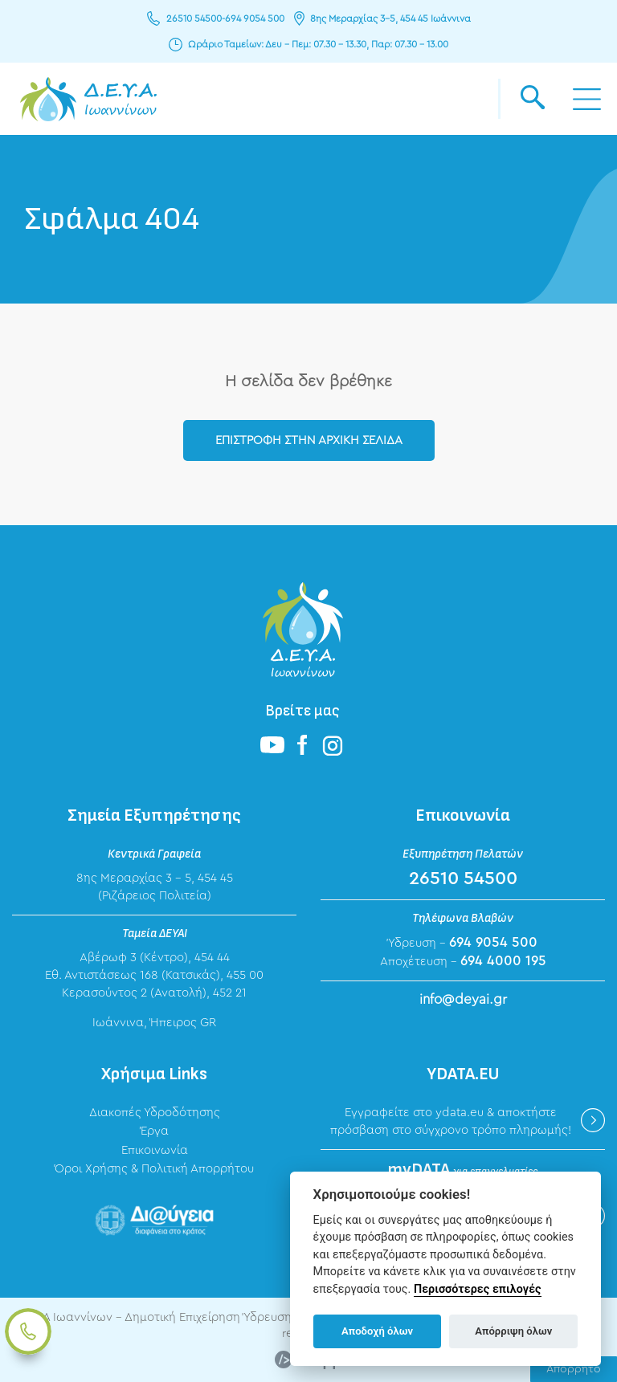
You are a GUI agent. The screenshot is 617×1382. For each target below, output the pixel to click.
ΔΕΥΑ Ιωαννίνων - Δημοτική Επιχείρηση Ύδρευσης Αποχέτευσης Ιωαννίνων (88, 99)
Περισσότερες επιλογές (477, 1289)
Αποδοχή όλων (377, 1331)
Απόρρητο (573, 1369)
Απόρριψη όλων (513, 1331)
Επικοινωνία (154, 1150)
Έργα (155, 1131)
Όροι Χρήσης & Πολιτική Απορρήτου (154, 1169)
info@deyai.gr (463, 999)
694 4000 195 (503, 961)
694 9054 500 (254, 18)
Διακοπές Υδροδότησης (154, 1113)
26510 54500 (194, 18)
